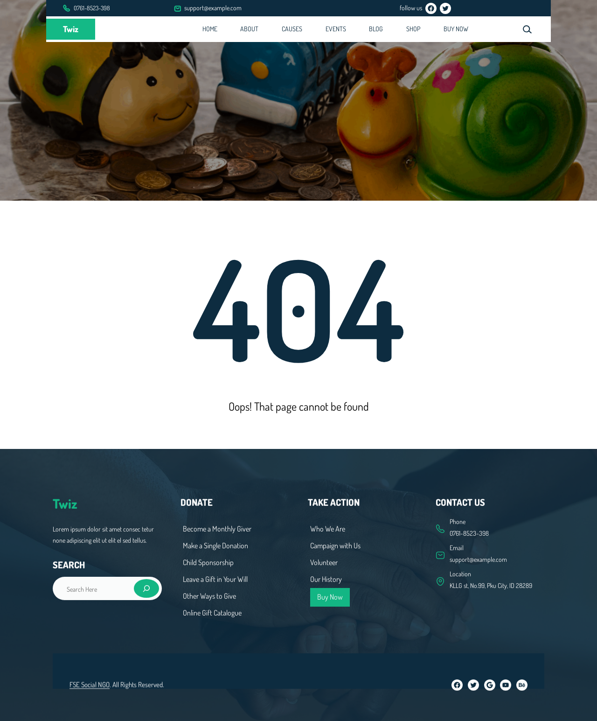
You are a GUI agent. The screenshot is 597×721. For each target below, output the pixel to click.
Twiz (70, 29)
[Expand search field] (527, 29)
